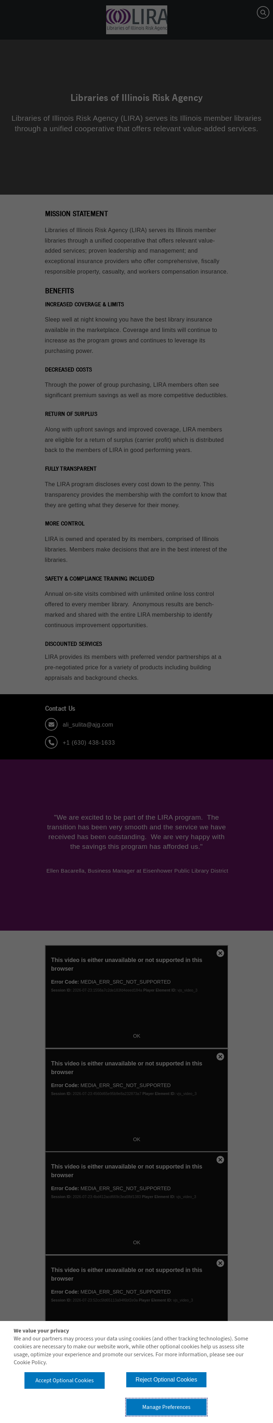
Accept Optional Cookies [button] (64, 1380)
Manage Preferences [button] (166, 1407)
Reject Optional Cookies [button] (166, 1380)
